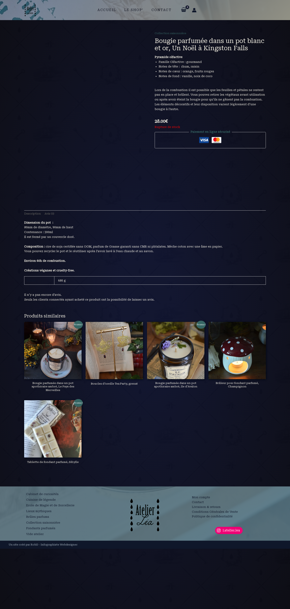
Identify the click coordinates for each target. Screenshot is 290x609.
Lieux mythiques (39, 572)
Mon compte (201, 557)
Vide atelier (35, 591)
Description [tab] (32, 273)
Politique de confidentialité (212, 576)
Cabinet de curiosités (42, 558)
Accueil (108, 10)
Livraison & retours (206, 567)
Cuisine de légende (41, 563)
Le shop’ (133, 10)
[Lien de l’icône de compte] (192, 10)
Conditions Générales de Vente (215, 571)
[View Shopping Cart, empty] (181, 10)
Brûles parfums (38, 577)
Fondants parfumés (41, 587)
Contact (160, 10)
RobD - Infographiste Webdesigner (54, 604)
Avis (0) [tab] (50, 273)
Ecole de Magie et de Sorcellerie (51, 567)
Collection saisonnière (171, 33)
